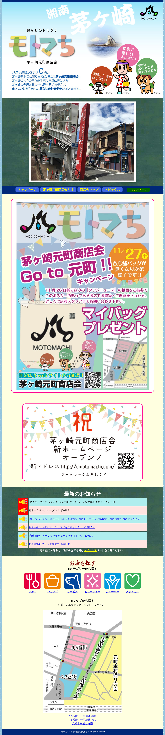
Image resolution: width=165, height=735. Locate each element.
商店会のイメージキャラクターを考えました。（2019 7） (62, 535)
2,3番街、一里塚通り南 (82, 716)
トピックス (112, 189)
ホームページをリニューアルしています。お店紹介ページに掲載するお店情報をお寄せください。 (86, 519)
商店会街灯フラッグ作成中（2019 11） (51, 544)
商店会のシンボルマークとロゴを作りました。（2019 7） (62, 527)
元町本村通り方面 (82, 723)
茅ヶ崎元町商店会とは (58, 189)
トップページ (27, 189)
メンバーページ (138, 189)
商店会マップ (89, 189)
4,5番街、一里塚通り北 (82, 719)
